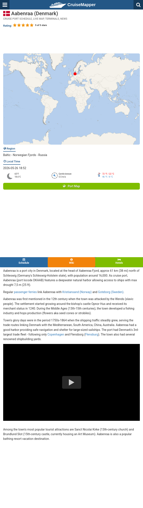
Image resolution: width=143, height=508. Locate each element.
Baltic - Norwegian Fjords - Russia (25, 155)
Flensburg (91, 334)
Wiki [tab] (71, 261)
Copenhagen (56, 334)
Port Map (71, 186)
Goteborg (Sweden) (110, 292)
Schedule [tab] (24, 261)
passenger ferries (25, 292)
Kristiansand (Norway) (77, 292)
